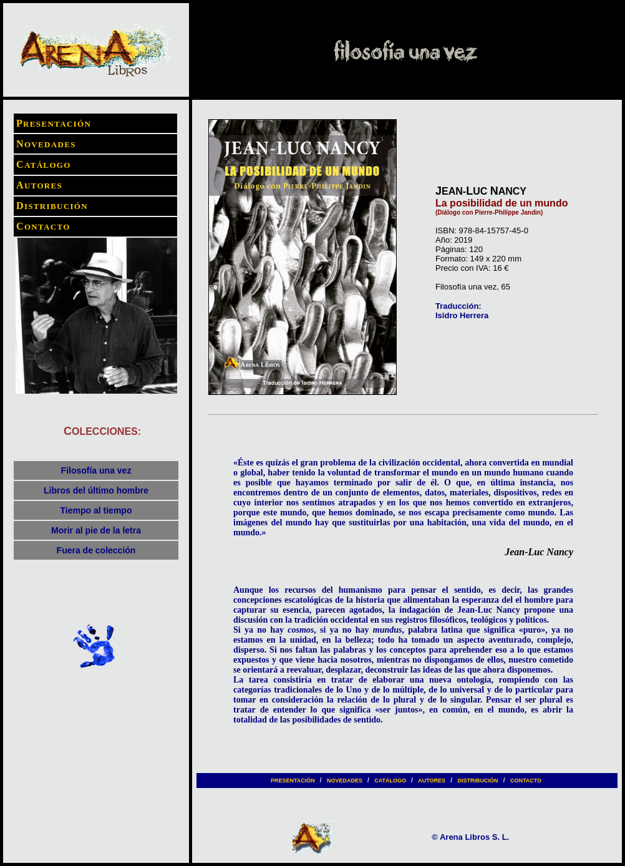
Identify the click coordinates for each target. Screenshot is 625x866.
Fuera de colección (96, 550)
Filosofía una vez (96, 470)
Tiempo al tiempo (96, 510)
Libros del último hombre (96, 490)
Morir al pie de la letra (96, 530)
